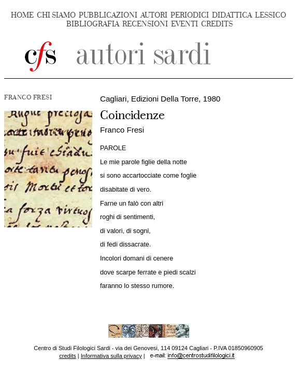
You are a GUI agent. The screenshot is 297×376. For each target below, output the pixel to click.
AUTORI (153, 15)
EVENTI (184, 24)
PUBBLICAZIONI (108, 15)
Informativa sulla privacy (111, 356)
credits (67, 356)
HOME (22, 15)
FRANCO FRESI (28, 97)
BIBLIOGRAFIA (92, 24)
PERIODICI (190, 15)
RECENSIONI (145, 24)
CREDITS (217, 24)
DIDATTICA (232, 15)
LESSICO (270, 15)
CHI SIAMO (56, 15)
